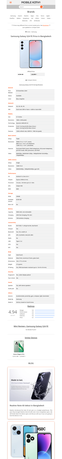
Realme (26, 16)
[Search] (29, 7)
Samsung (13, 16)
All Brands (37, 20)
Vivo (37, 16)
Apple (48, 16)
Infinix (37, 18)
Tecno (42, 16)
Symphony (26, 18)
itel (32, 18)
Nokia (49, 18)
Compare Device (31, 80)
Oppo (32, 16)
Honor (43, 18)
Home (27, 32)
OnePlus (12, 18)
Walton (19, 18)
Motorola (25, 20)
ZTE (31, 20)
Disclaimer (46, 25)
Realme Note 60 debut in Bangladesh (27, 405)
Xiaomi (20, 16)
